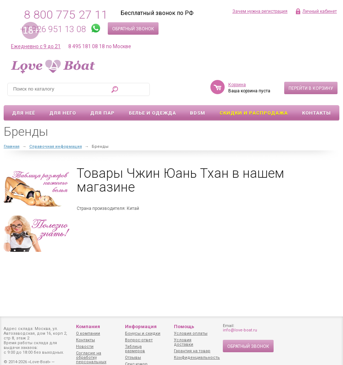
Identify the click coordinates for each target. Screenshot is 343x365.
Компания (88, 326)
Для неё (23, 113)
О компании (88, 333)
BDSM (197, 113)
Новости (85, 346)
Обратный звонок (133, 28)
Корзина (237, 84)
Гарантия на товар (192, 351)
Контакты (316, 113)
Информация (141, 326)
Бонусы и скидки (142, 333)
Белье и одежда (152, 113)
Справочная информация (55, 146)
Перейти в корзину (311, 88)
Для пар (102, 113)
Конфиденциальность (197, 357)
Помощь (184, 326)
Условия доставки (183, 342)
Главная (11, 146)
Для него (62, 113)
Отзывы (133, 357)
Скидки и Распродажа (254, 113)
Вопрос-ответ (139, 340)
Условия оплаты (190, 333)
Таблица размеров (135, 348)
